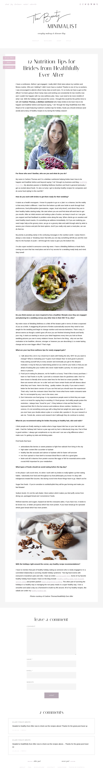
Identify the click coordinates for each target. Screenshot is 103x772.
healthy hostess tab (38, 591)
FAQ (12, 4)
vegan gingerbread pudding (51, 582)
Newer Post (68, 761)
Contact (25, 4)
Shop (59, 41)
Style (68, 41)
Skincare (48, 41)
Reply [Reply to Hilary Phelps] (24, 730)
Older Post (34, 761)
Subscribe (33, 4)
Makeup (35, 41)
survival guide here (63, 576)
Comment (31, 626)
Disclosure (18, 4)
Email (30, 670)
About (7, 4)
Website (30, 682)
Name (30, 659)
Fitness (9, 62)
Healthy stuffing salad (65, 579)
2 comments (9, 67)
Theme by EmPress (77, 767)
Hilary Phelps (18, 722)
